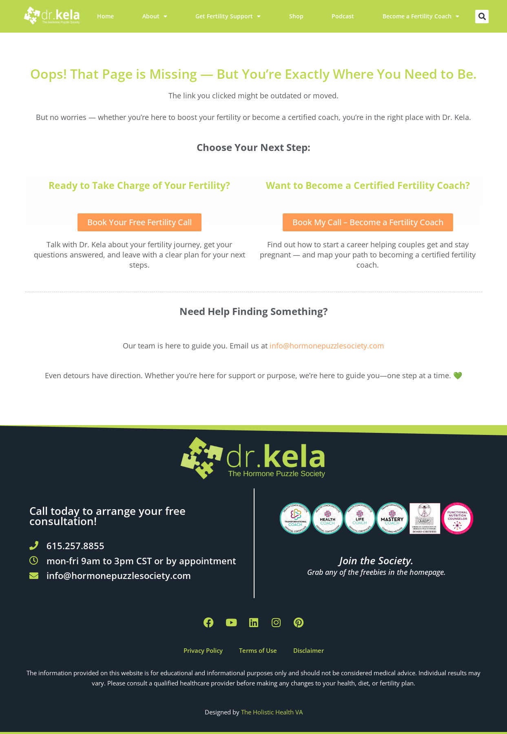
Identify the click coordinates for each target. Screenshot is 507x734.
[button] (482, 16)
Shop (296, 16)
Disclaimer (308, 650)
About (154, 16)
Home (105, 16)
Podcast (343, 16)
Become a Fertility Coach (421, 16)
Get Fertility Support (228, 16)
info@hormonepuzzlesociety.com (327, 345)
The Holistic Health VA (272, 712)
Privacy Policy (203, 650)
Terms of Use (258, 650)
